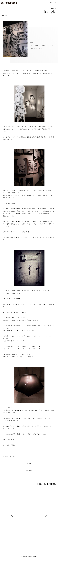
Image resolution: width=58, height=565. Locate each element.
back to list (29, 470)
